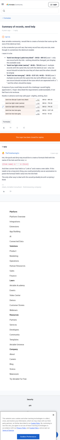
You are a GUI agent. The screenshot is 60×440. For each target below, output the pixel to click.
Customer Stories (17, 305)
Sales (12, 270)
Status (12, 369)
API (30, 405)
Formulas (7, 18)
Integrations (15, 221)
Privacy (30, 418)
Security (30, 399)
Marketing (14, 256)
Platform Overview (17, 216)
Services (13, 324)
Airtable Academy (17, 285)
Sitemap (30, 412)
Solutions (14, 246)
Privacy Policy (21, 435)
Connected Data (16, 241)
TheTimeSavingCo (12, 153)
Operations (14, 261)
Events (12, 290)
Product (13, 251)
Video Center (15, 295)
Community (15, 334)
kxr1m (7, 37)
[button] (2, 5)
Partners (13, 319)
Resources (14, 315)
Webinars (13, 310)
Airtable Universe (17, 344)
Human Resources (17, 266)
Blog (11, 364)
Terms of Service (8, 437)
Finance (13, 275)
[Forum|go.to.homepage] (14, 5)
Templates (14, 339)
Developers (14, 329)
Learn (12, 280)
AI (10, 236)
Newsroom (14, 374)
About (12, 354)
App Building (15, 231)
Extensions (14, 226)
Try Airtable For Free (18, 379)
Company (14, 349)
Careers (13, 359)
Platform (13, 211)
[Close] (53, 422)
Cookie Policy (35, 430)
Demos (13, 300)
